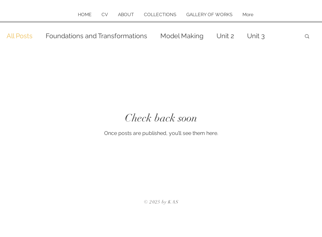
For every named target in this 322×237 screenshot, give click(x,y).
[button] (307, 36)
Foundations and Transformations (96, 36)
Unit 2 (225, 36)
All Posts (20, 36)
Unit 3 (256, 36)
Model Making (181, 36)
